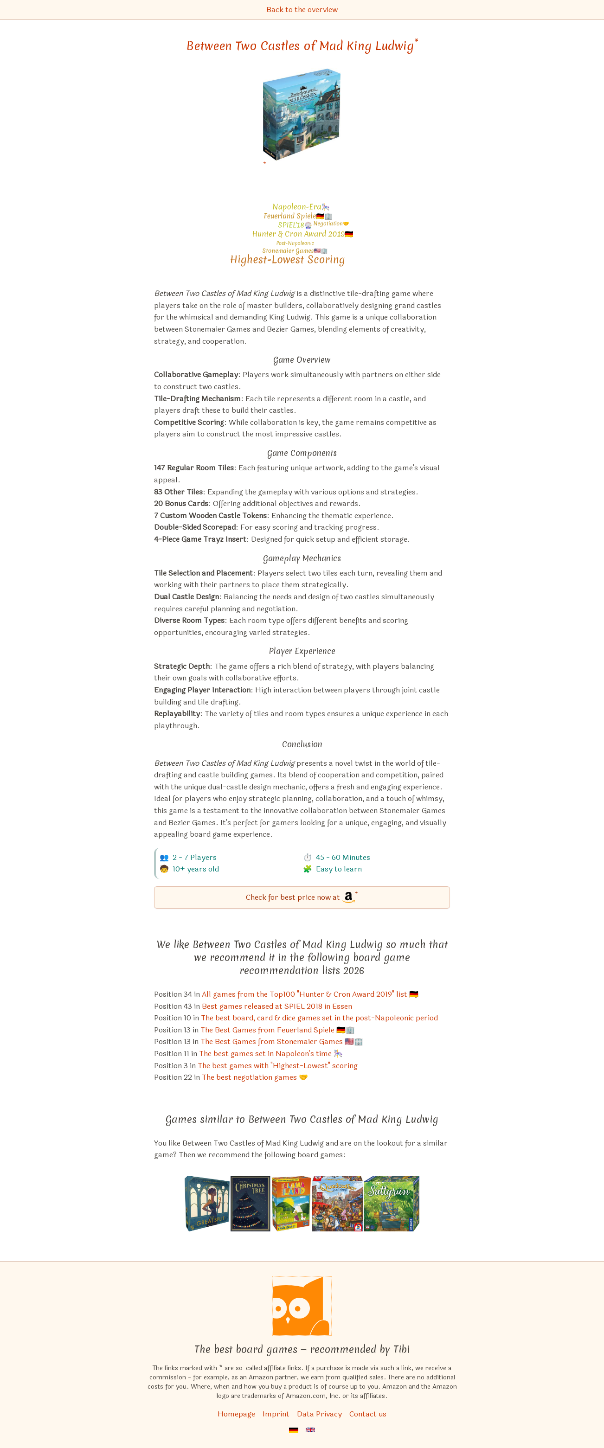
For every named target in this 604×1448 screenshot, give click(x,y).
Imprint (276, 1414)
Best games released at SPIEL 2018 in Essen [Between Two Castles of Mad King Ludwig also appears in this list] (277, 1006)
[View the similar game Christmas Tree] (250, 1203)
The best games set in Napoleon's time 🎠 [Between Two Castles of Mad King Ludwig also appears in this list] (271, 1053)
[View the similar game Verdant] (391, 1203)
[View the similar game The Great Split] (207, 1203)
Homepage (236, 1414)
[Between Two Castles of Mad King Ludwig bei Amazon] (302, 120)
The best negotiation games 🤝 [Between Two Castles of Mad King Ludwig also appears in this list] (255, 1077)
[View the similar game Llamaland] (291, 1203)
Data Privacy (319, 1414)
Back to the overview (302, 9)
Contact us (367, 1414)
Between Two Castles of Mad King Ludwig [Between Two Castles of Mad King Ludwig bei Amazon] (302, 46)
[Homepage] (302, 1306)
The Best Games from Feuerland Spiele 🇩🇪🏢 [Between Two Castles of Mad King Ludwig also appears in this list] (277, 1030)
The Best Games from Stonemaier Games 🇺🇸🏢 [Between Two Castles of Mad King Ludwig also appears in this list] (281, 1041)
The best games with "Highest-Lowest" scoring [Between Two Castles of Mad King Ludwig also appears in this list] (278, 1065)
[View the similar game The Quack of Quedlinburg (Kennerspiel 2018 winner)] (337, 1203)
